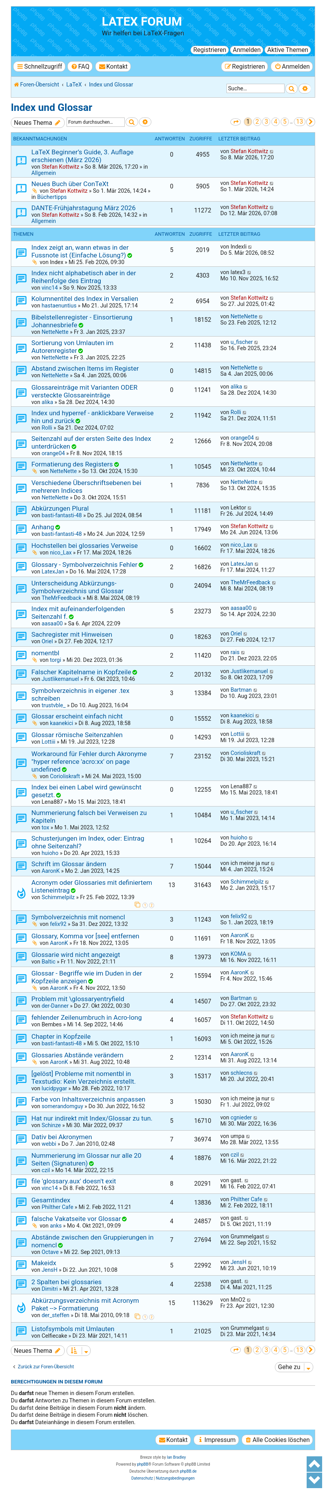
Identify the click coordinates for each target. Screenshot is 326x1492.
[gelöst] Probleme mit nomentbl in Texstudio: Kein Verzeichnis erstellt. (83, 1077)
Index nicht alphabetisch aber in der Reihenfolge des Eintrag (83, 277)
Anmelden (247, 50)
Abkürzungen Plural (60, 508)
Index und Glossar (51, 107)
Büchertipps (52, 197)
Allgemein (43, 173)
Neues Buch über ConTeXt (69, 184)
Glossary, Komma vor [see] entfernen (85, 936)
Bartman (241, 690)
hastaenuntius (58, 305)
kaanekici (61, 723)
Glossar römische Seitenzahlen (77, 735)
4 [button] (275, 121)
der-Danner (55, 1006)
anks (56, 1226)
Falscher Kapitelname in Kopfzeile (81, 672)
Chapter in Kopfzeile (61, 1036)
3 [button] (266, 121)
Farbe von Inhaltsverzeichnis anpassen (88, 1099)
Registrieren (209, 50)
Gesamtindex (50, 1200)
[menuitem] (80, 66)
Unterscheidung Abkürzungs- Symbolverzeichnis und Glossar (77, 587)
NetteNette (54, 332)
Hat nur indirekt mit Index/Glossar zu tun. (92, 1118)
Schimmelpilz (58, 897)
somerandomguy (62, 1106)
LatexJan (52, 571)
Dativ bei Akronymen (61, 1137)
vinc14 (49, 288)
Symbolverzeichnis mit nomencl (78, 917)
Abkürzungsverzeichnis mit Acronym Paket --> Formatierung (85, 1304)
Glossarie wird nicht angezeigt (75, 954)
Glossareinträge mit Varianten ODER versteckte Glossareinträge (84, 391)
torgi (55, 660)
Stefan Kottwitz (60, 167)
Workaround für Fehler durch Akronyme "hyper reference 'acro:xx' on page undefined (89, 761)
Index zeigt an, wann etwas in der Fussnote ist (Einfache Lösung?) (80, 251)
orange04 (53, 453)
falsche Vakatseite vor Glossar (76, 1219)
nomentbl (45, 653)
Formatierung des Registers (72, 464)
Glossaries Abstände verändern (77, 1055)
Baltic (48, 961)
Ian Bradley (176, 1457)
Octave (49, 1252)
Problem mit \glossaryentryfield (77, 999)
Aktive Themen (287, 50)
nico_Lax (61, 552)
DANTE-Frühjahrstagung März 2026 (83, 208)
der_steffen (55, 1315)
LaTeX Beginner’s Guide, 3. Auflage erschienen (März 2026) (82, 156)
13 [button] (299, 121)
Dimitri (49, 1289)
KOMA (238, 954)
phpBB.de (188, 1471)
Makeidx (43, 1263)
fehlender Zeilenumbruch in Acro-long (86, 1017)
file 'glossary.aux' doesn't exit (73, 1181)
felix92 (58, 924)
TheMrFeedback (61, 598)
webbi (48, 1144)
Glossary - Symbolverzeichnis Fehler (84, 564)
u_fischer (241, 342)
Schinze (51, 1125)
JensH (49, 1270)
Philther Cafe (57, 1207)
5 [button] (285, 121)
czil (45, 1170)
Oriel (47, 641)
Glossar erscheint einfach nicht (77, 716)
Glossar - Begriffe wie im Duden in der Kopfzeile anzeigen (86, 977)
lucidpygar (54, 1088)
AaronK (50, 871)
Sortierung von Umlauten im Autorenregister (72, 346)
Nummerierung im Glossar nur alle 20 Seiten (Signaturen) (86, 1159)
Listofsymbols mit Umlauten (73, 1329)
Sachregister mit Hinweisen (71, 634)
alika (47, 402)
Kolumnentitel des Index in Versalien (84, 298)
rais (234, 652)
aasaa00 (52, 623)
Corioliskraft (65, 776)
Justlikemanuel (60, 679)
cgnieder (241, 1117)
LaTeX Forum (142, 21)
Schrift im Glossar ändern (68, 864)
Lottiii (48, 742)
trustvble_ (53, 705)
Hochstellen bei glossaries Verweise (84, 545)
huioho (49, 853)
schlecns (241, 1073)
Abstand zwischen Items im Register (85, 368)
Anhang (42, 527)
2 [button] (257, 121)
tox (45, 827)
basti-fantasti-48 (61, 515)
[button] (235, 122)
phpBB (142, 1464)
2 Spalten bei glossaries (66, 1282)
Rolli (46, 428)
